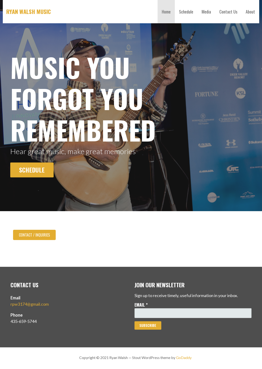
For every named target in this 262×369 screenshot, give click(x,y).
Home (166, 12)
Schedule (186, 12)
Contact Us (228, 12)
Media (206, 12)
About (250, 12)
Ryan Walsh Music (28, 11)
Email (141, 305)
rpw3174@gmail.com (29, 304)
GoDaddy (184, 357)
